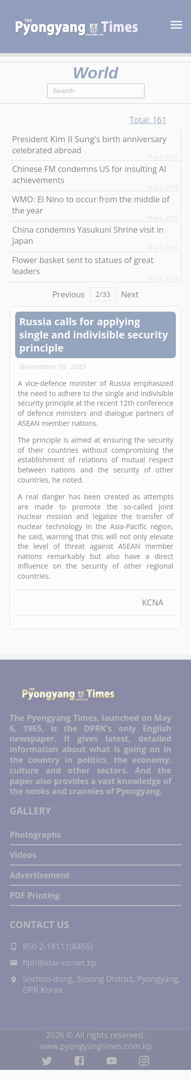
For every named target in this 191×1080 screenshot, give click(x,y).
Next (129, 294)
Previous (69, 294)
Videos (23, 854)
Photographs (35, 834)
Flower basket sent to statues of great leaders (83, 265)
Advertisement (40, 875)
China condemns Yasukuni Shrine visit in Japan (88, 235)
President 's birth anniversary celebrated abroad (89, 144)
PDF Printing (35, 895)
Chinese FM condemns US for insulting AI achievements (89, 174)
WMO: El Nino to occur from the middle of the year (90, 205)
